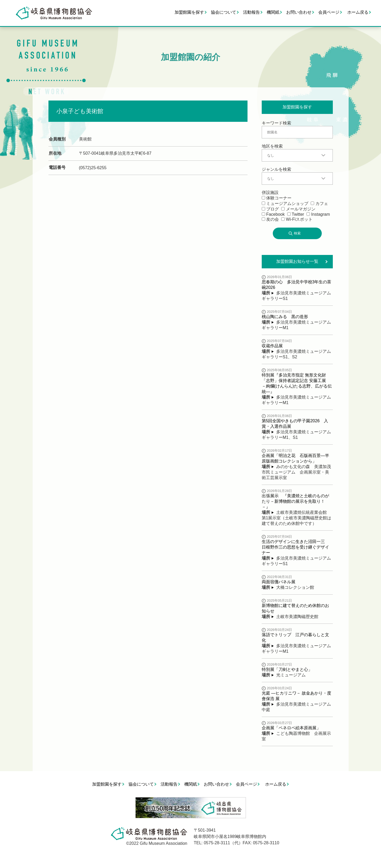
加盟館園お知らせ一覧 (297, 261)
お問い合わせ (298, 12)
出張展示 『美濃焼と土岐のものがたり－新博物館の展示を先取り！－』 (295, 501)
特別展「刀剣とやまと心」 (287, 669)
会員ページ (328, 12)
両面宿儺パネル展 (278, 582)
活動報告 (251, 12)
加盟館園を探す (189, 12)
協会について (223, 12)
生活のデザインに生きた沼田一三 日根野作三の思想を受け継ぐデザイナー (295, 547)
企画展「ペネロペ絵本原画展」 (291, 728)
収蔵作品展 (272, 346)
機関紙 (273, 12)
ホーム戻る (357, 12)
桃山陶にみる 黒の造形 (285, 316)
